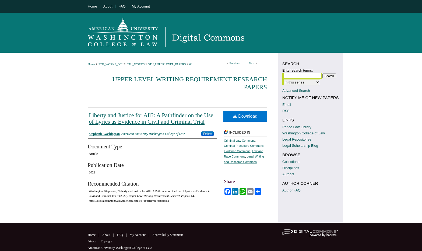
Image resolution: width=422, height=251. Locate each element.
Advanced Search (296, 91)
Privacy (92, 241)
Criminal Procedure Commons (243, 145)
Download (245, 116)
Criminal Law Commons (239, 140)
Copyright (106, 241)
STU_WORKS (136, 64)
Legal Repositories (296, 139)
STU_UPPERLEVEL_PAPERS (167, 64)
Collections (291, 162)
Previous (234, 63)
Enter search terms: (297, 70)
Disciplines (290, 168)
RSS (286, 111)
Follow (207, 133)
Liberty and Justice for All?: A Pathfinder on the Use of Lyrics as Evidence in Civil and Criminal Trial (151, 118)
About (106, 235)
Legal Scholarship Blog (300, 146)
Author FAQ (291, 190)
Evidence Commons (237, 151)
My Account (138, 235)
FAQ (120, 235)
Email (286, 105)
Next (252, 63)
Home (91, 64)
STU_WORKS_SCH (111, 64)
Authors (288, 174)
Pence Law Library (296, 127)
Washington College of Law (303, 133)
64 (190, 64)
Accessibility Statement (167, 235)
